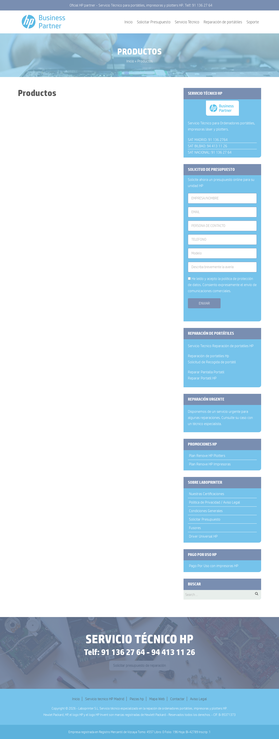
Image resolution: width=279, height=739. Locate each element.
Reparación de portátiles (223, 22)
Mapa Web (157, 699)
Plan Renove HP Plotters (207, 455)
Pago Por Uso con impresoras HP (213, 565)
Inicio (128, 22)
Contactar (177, 699)
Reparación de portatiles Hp (208, 355)
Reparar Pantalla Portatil (206, 372)
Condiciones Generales (206, 510)
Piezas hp (137, 699)
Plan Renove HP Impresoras (210, 464)
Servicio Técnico (187, 22)
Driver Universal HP (203, 536)
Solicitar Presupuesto (153, 22)
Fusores (195, 527)
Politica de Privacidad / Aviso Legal (214, 502)
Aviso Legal (198, 699)
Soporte (253, 22)
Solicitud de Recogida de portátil (212, 362)
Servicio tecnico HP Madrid (104, 699)
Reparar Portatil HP (202, 378)
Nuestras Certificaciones (206, 493)
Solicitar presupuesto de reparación (139, 665)
